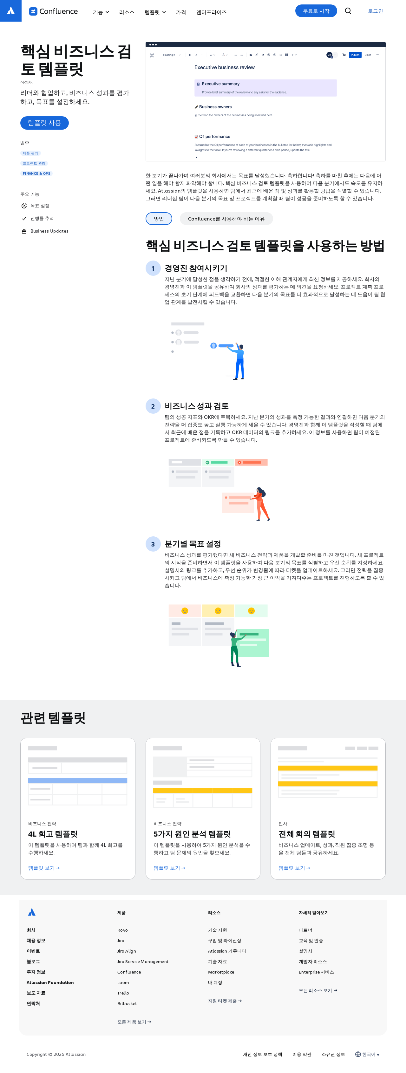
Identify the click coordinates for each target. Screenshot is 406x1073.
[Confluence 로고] (53, 11)
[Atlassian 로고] (11, 11)
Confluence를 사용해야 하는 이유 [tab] (226, 218)
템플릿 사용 (44, 122)
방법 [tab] (159, 218)
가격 (181, 12)
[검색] (348, 11)
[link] (375, 11)
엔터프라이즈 (211, 12)
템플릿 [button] (155, 12)
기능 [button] (101, 12)
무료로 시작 (316, 10)
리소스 (126, 12)
